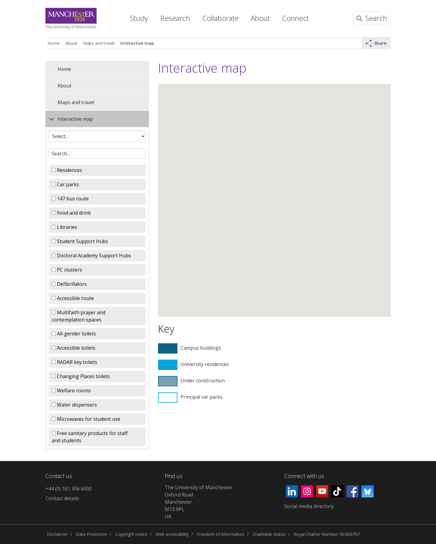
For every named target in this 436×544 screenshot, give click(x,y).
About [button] (260, 18)
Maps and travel (98, 43)
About (71, 43)
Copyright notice (131, 534)
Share (376, 43)
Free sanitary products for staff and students (90, 437)
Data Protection (91, 534)
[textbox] (97, 153)
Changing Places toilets (81, 376)
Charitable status (269, 534)
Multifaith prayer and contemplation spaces (78, 316)
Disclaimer (57, 534)
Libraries (64, 227)
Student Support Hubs (80, 241)
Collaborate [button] (220, 18)
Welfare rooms (71, 390)
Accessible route (73, 298)
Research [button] (175, 18)
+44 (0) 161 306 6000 (68, 488)
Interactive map (137, 43)
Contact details (62, 498)
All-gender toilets (74, 333)
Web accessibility (172, 534)
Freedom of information (220, 534)
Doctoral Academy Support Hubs (91, 255)
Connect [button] (295, 18)
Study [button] (139, 18)
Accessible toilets (73, 348)
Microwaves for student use (86, 419)
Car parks (65, 184)
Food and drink (71, 212)
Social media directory (309, 506)
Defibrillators (69, 284)
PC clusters (67, 269)
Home (113, 16)
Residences (67, 170)
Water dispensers (74, 404)
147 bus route (70, 198)
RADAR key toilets (74, 362)
